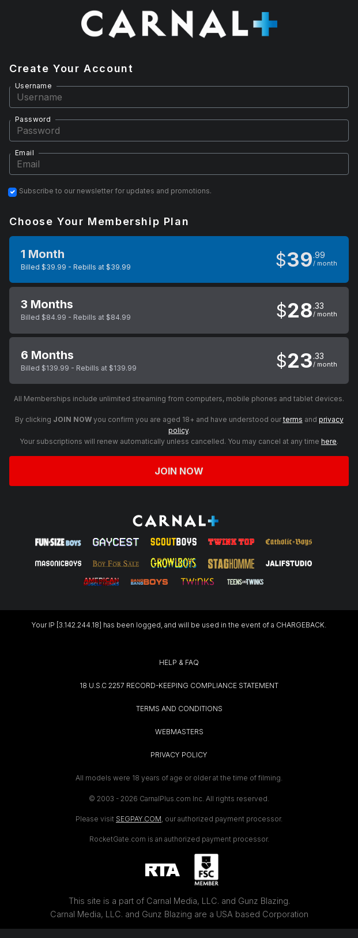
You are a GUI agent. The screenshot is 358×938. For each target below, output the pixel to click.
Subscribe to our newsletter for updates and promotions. (115, 191)
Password (33, 119)
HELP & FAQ (179, 662)
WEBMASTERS (179, 731)
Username (33, 85)
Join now (179, 471)
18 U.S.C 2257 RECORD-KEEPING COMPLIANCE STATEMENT (179, 685)
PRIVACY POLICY (179, 754)
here (329, 441)
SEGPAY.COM (138, 818)
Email (24, 152)
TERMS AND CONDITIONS (179, 708)
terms (293, 419)
